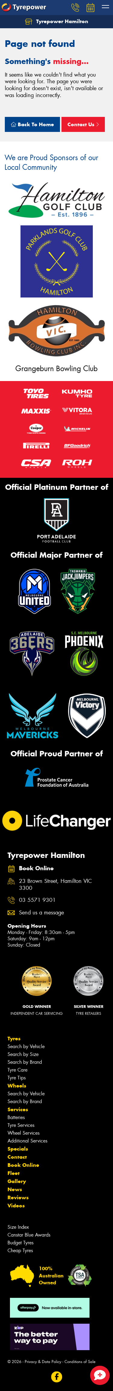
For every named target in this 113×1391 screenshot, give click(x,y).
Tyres (14, 1038)
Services (18, 1109)
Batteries (16, 1117)
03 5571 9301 (37, 900)
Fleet (14, 1173)
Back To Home (32, 124)
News (15, 1189)
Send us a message (41, 912)
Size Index (18, 1227)
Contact (17, 1157)
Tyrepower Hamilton (56, 21)
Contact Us (83, 124)
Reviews (18, 1197)
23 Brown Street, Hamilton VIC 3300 (55, 885)
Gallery (17, 1181)
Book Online (23, 1165)
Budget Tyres (20, 1243)
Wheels (17, 1085)
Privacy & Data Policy (43, 1361)
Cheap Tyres (20, 1250)
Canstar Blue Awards (29, 1235)
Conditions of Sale (80, 1361)
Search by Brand (25, 1062)
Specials (18, 1148)
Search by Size (23, 1054)
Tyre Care (17, 1070)
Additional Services (27, 1141)
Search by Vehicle (26, 1046)
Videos (16, 1205)
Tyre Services (21, 1125)
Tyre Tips (17, 1078)
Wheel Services (23, 1133)
